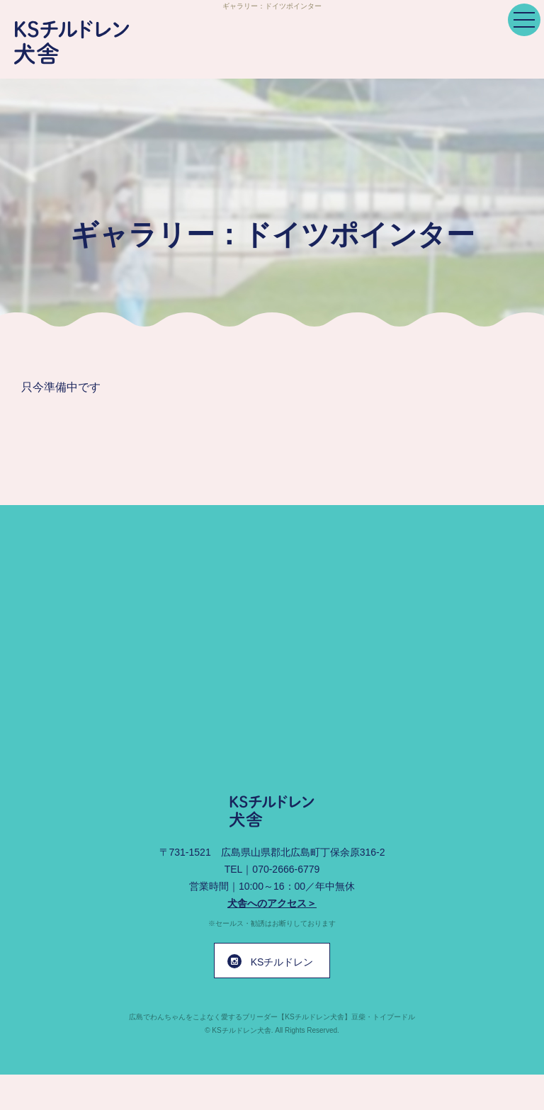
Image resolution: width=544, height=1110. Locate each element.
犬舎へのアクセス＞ (272, 903)
